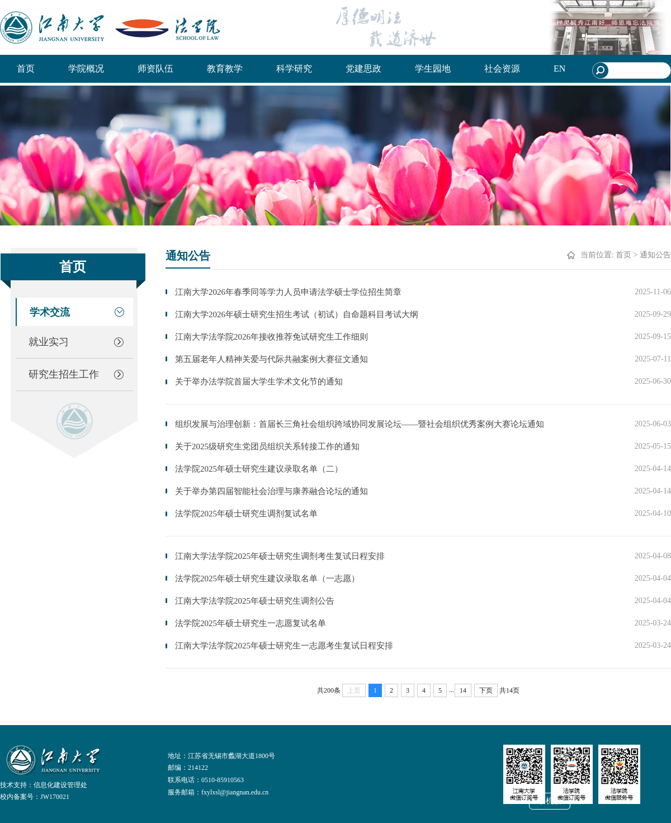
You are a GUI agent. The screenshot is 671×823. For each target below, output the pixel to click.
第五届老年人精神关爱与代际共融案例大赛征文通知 (271, 359)
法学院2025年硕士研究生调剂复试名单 (246, 513)
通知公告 (655, 255)
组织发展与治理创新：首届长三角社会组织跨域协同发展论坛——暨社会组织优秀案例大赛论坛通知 (359, 424)
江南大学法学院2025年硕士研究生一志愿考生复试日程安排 (284, 645)
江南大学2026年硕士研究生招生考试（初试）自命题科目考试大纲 (296, 314)
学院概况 (86, 68)
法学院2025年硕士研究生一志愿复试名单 (250, 623)
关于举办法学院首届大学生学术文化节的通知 (259, 381)
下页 (486, 690)
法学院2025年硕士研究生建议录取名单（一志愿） (267, 578)
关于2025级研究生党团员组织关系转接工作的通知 (267, 446)
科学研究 (294, 68)
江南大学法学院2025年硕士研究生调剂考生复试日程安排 (280, 556)
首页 (26, 68)
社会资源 (502, 68)
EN (559, 68)
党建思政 (363, 68)
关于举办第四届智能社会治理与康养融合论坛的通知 (271, 491)
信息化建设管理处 (60, 785)
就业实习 (49, 341)
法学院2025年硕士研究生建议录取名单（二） (259, 468)
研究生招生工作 (64, 374)
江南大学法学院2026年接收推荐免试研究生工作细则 (271, 336)
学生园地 (433, 68)
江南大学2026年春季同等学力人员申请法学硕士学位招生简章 (288, 292)
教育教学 (225, 68)
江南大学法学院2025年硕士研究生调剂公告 (254, 600)
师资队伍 (155, 68)
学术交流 (50, 312)
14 (463, 690)
